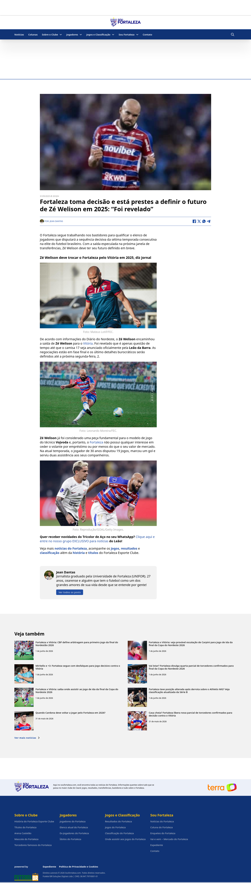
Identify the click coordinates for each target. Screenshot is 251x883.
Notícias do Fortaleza (162, 821)
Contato (147, 34)
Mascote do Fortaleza (26, 839)
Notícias (19, 34)
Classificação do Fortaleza (119, 833)
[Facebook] (194, 221)
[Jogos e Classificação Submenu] (113, 34)
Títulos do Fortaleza (25, 827)
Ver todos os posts (70, 592)
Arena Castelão (22, 833)
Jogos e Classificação (98, 34)
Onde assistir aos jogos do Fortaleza (125, 839)
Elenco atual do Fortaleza (74, 827)
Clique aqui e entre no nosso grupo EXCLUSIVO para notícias (97, 538)
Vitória (88, 343)
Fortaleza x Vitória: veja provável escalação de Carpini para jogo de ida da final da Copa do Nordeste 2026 (191, 643)
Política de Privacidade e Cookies (78, 866)
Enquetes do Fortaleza (162, 833)
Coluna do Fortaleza (161, 827)
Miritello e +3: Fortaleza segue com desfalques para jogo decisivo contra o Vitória (78, 667)
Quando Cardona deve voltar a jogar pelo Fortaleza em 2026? (70, 712)
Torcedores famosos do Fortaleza (33, 845)
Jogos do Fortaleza (115, 827)
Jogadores (72, 34)
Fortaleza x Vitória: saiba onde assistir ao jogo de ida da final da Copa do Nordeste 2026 (77, 690)
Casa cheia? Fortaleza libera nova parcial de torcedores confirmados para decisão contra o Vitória (190, 714)
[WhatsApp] (204, 221)
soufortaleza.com (68, 785)
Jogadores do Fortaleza (72, 821)
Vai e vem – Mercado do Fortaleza (169, 839)
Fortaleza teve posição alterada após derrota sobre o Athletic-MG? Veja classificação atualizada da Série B (189, 690)
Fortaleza (96, 442)
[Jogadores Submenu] (81, 34)
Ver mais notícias (27, 737)
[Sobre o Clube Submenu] (61, 34)
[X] (199, 221)
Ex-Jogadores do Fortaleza (74, 833)
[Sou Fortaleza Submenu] (137, 34)
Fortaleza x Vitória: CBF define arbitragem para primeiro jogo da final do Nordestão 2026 (77, 643)
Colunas (32, 34)
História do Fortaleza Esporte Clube (34, 821)
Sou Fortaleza (126, 34)
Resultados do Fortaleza (118, 821)
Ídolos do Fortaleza (70, 839)
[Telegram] (208, 221)
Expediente (156, 845)
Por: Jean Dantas (51, 220)
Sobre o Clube (50, 34)
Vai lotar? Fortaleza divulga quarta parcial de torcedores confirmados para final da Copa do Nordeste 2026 (191, 667)
